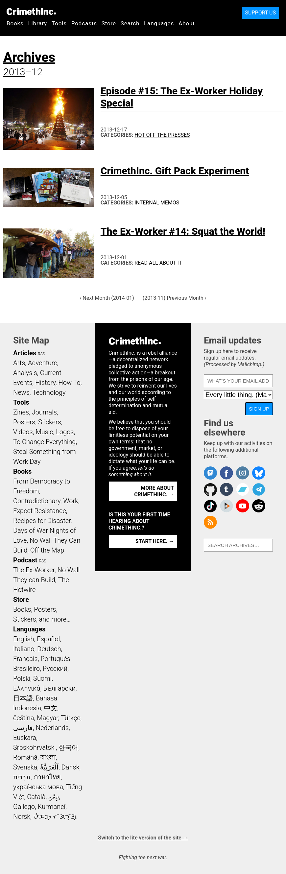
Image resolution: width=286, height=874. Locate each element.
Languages (159, 23)
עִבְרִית (22, 777)
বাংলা (48, 757)
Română (25, 757)
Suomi (42, 678)
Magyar (47, 718)
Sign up (259, 409)
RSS (41, 354)
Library (37, 23)
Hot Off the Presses (162, 135)
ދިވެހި (53, 797)
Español (48, 639)
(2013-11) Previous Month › (174, 298)
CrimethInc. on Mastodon (210, 473)
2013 (14, 72)
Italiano (23, 649)
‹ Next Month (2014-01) (107, 298)
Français (25, 659)
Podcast (25, 560)
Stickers (49, 422)
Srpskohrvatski (34, 747)
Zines (21, 412)
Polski (21, 678)
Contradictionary (36, 501)
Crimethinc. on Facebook (226, 473)
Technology (49, 392)
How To (70, 383)
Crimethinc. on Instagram (242, 473)
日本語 (23, 698)
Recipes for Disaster (42, 521)
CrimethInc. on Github (210, 489)
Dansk (70, 767)
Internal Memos (156, 203)
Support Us (260, 13)
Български (59, 688)
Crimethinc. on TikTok (210, 505)
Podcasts (84, 23)
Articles (24, 353)
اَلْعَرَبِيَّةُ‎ (49, 767)
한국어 (68, 747)
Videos (23, 432)
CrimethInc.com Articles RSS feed (210, 522)
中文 (50, 708)
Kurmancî (51, 807)
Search (130, 23)
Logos (65, 432)
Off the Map (47, 550)
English (23, 639)
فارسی (23, 728)
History (45, 383)
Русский (55, 669)
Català (36, 797)
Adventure (42, 363)
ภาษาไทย (47, 777)
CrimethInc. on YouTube (242, 505)
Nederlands (52, 728)
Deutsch (49, 649)
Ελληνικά (26, 688)
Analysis (25, 373)
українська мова (38, 787)
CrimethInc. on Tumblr (226, 489)
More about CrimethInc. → (154, 491)
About (187, 23)
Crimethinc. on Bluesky (258, 473)
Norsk (21, 816)
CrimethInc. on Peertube (226, 505)
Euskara (24, 738)
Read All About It (158, 263)
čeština (23, 718)
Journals (44, 412)
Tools (59, 23)
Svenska (25, 767)
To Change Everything (44, 442)
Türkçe (71, 718)
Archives (29, 57)
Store (109, 23)
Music (44, 432)
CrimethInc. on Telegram (258, 489)
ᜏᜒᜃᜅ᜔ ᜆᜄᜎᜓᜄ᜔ (55, 816)
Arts (19, 363)
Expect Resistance (39, 511)
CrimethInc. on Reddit (258, 505)
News (21, 392)
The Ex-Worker (34, 570)
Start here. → (154, 541)
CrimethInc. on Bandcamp (242, 489)
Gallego (24, 807)
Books (15, 23)
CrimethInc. (31, 11)
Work (70, 501)
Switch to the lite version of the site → (143, 838)
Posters (24, 422)
